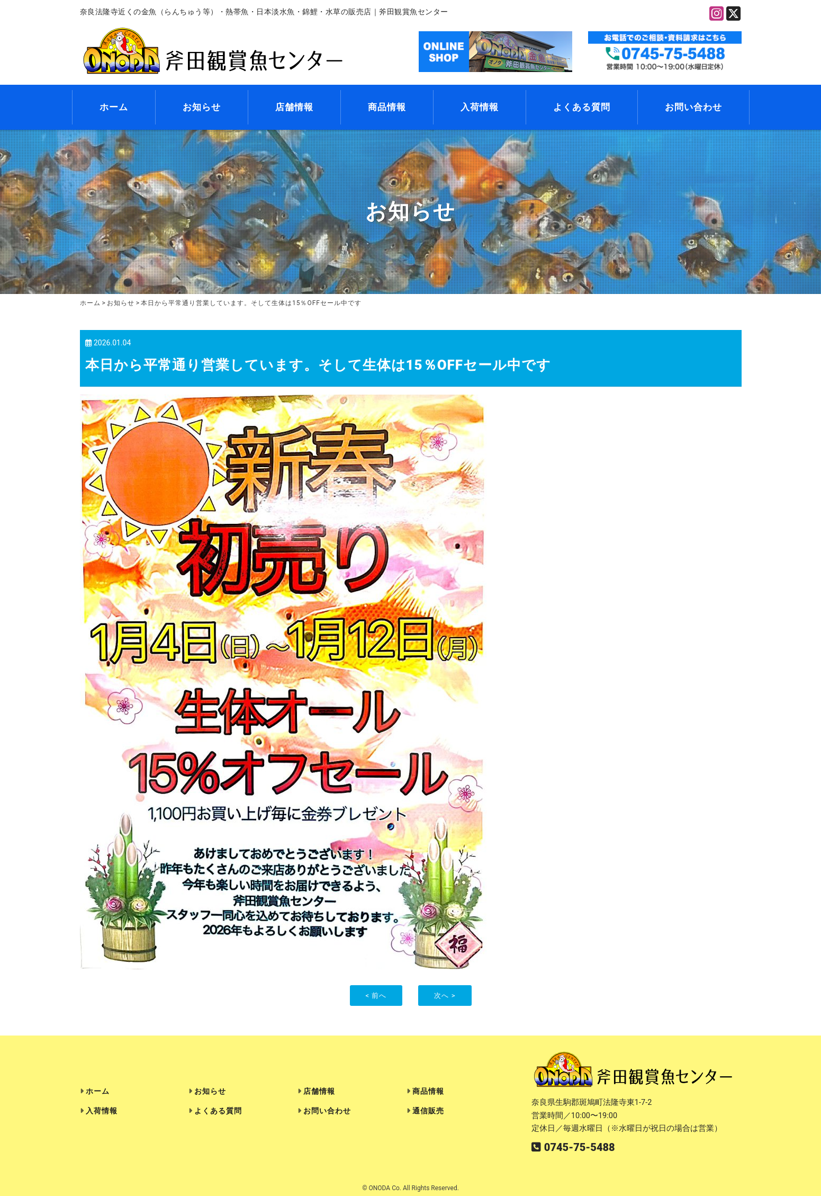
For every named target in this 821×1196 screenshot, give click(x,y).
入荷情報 (480, 107)
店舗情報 (294, 107)
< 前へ (376, 995)
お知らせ (202, 107)
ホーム (114, 107)
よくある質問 (581, 107)
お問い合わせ (693, 107)
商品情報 (387, 107)
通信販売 (428, 1110)
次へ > (444, 995)
